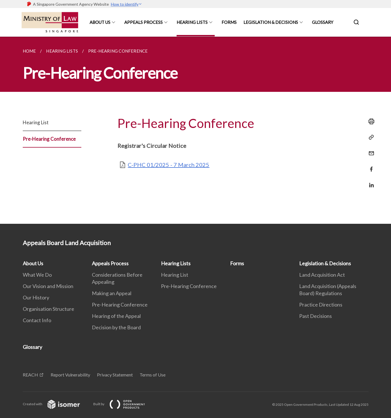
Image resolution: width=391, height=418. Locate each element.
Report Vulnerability (70, 374)
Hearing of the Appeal (116, 316)
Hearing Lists (192, 22)
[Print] (369, 121)
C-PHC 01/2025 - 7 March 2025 (168, 164)
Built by (123, 404)
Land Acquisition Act (322, 275)
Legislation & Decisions (270, 22)
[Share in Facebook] (369, 165)
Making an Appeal (111, 293)
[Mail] (369, 149)
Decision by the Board (116, 327)
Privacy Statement (115, 374)
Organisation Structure (48, 309)
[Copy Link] (369, 137)
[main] (195, 130)
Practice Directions (320, 304)
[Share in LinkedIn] (369, 181)
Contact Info (37, 320)
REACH (30, 374)
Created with (56, 404)
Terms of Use (152, 374)
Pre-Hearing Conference (49, 139)
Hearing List (36, 122)
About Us (100, 22)
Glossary (322, 22)
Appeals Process (143, 22)
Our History (36, 297)
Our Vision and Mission (48, 286)
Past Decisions (315, 316)
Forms (229, 22)
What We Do (37, 275)
